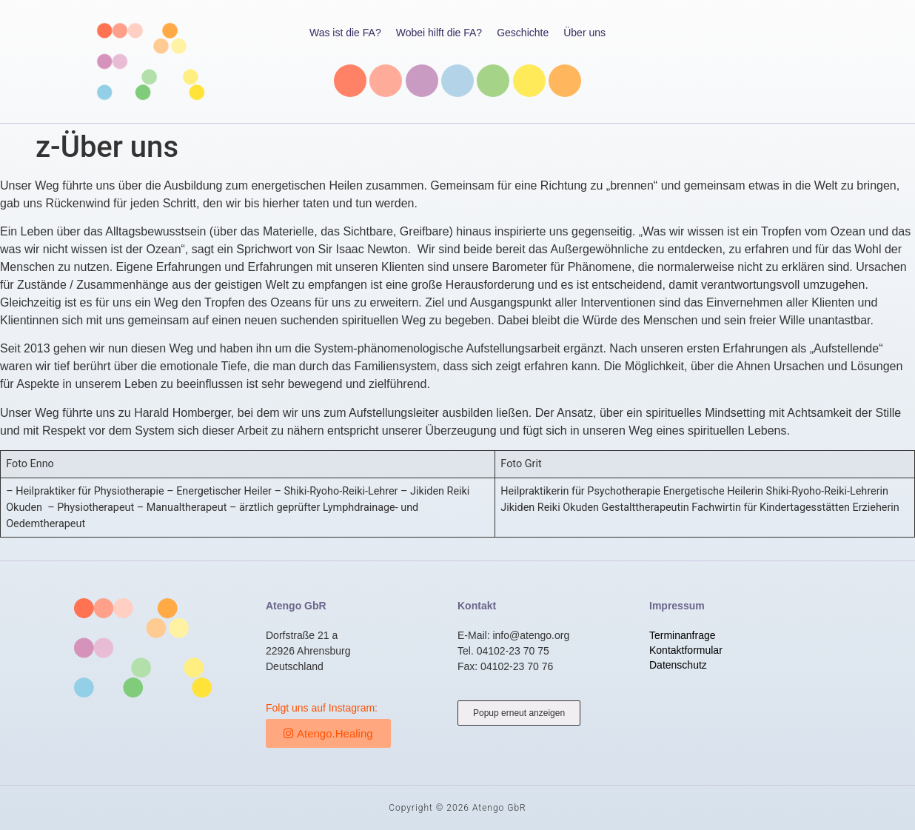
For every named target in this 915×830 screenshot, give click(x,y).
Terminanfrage (682, 635)
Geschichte (523, 33)
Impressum (677, 606)
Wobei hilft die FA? (439, 33)
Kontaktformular (686, 650)
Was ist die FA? (345, 33)
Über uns (584, 33)
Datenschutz (678, 665)
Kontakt (477, 606)
